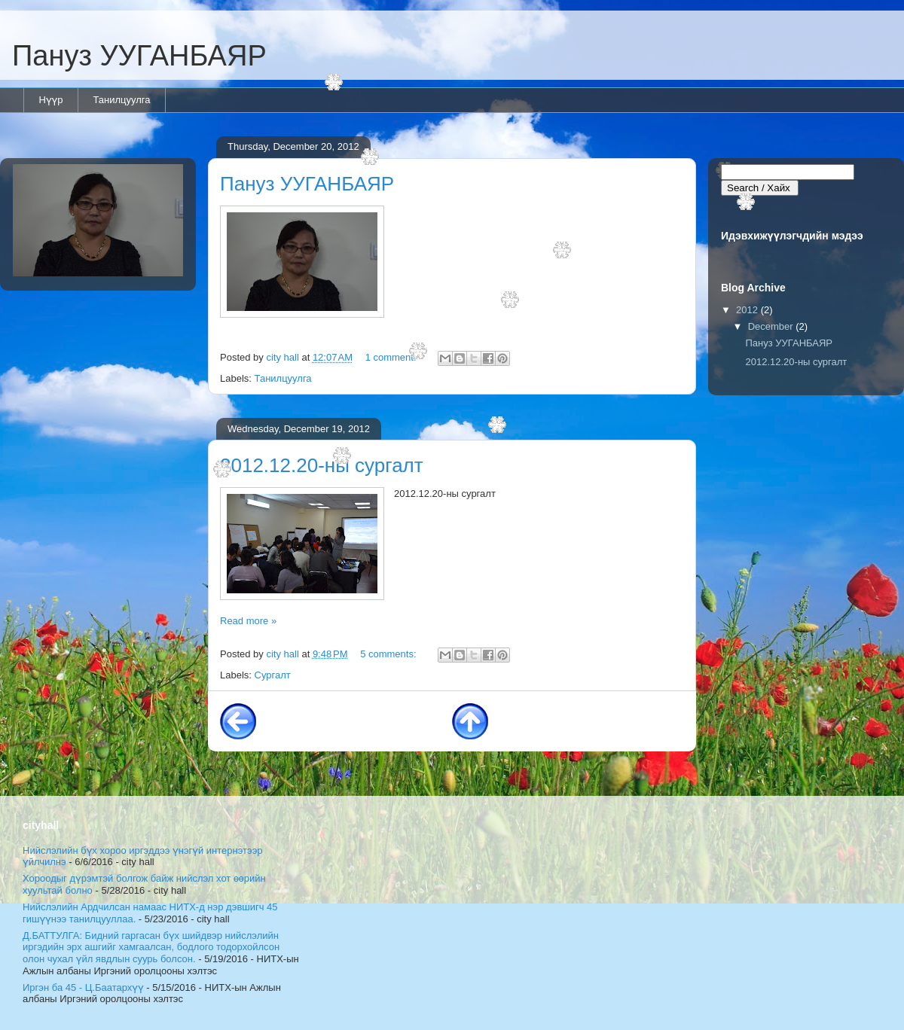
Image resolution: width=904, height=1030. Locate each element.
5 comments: (389, 654)
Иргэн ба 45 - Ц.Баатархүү (83, 987)
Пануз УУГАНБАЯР (139, 56)
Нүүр (51, 99)
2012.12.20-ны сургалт (321, 465)
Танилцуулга (121, 99)
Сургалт (273, 675)
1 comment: (392, 357)
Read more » (248, 620)
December (772, 326)
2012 (748, 309)
